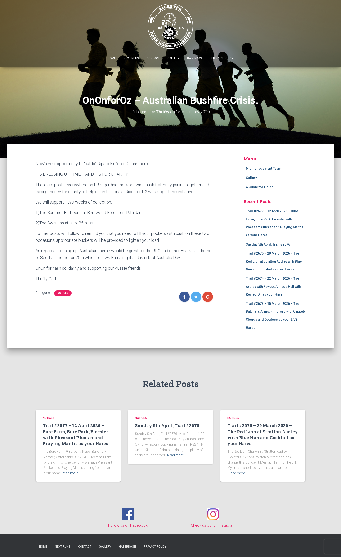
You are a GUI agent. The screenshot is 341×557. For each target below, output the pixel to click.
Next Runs (131, 58)
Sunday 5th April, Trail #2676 (268, 244)
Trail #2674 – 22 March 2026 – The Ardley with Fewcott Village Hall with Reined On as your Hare (273, 286)
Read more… (71, 473)
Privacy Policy (222, 58)
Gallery (173, 58)
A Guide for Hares (260, 187)
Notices (63, 293)
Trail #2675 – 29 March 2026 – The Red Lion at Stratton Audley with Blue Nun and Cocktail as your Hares (274, 261)
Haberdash (195, 58)
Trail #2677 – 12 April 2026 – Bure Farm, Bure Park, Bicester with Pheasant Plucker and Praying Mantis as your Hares (75, 434)
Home (112, 58)
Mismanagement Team (263, 168)
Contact (153, 58)
